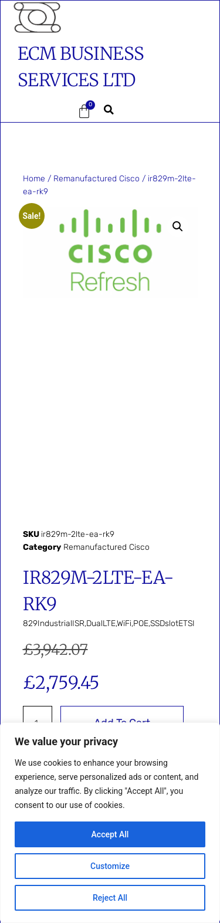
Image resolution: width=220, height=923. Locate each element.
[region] (110, 822)
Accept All (110, 834)
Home (34, 179)
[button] (35, 111)
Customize (110, 866)
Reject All (110, 897)
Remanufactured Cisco (96, 179)
